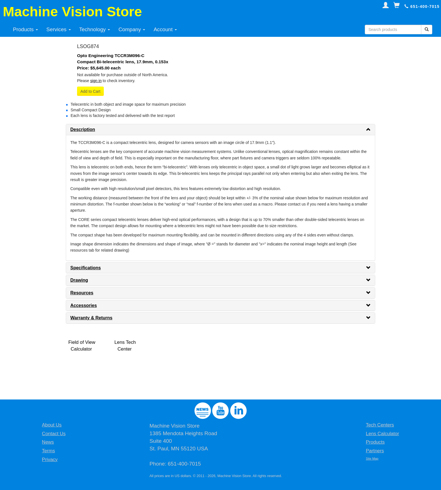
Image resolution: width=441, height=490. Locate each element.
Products (25, 29)
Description (82, 129)
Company (131, 29)
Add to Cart (90, 91)
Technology (94, 29)
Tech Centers (380, 425)
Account (165, 29)
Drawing (79, 280)
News (48, 442)
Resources (81, 292)
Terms (48, 450)
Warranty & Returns (91, 317)
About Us (52, 425)
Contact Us (54, 433)
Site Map (372, 458)
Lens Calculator (382, 433)
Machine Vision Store (72, 11)
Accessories (83, 305)
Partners (375, 450)
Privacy (50, 459)
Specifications (85, 267)
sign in (96, 80)
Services (58, 29)
